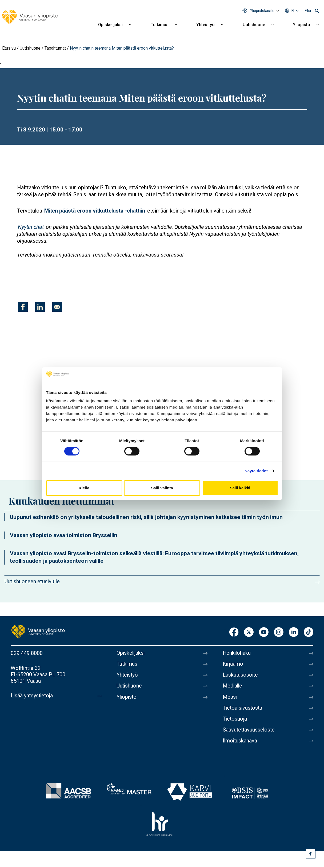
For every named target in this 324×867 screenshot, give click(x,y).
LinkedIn (293, 632)
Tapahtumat (55, 48)
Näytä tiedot (256, 471)
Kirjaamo (233, 664)
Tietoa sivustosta (243, 709)
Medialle (233, 687)
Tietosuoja (235, 720)
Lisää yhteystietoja (32, 696)
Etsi (308, 11)
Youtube (264, 632)
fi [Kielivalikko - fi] (292, 11)
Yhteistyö (205, 24)
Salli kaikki (240, 488)
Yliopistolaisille (262, 11)
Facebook (234, 632)
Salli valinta (162, 488)
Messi (230, 698)
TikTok (308, 632)
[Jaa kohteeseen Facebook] (23, 307)
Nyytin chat (31, 227)
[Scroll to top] (310, 853)
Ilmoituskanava (240, 743)
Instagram (278, 632)
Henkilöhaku (237, 653)
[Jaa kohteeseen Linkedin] (40, 307)
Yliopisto (301, 24)
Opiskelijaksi (110, 24)
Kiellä (84, 488)
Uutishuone (254, 24)
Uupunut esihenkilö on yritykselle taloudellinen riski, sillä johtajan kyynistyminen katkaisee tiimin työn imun (146, 517)
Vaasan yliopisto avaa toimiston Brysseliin (63, 535)
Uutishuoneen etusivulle (32, 581)
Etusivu (9, 48)
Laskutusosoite (241, 675)
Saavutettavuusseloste (249, 731)
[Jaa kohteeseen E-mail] (57, 307)
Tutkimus (160, 24)
